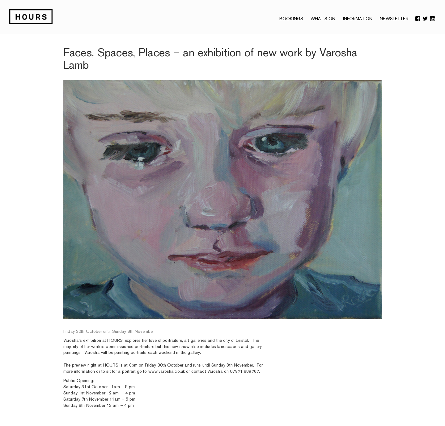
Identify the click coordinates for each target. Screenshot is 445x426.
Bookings (291, 18)
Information (358, 18)
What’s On (323, 18)
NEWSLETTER (394, 18)
